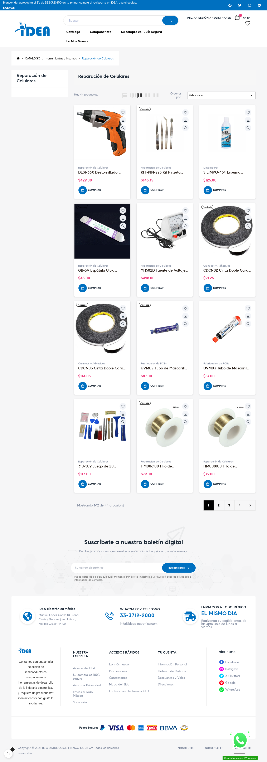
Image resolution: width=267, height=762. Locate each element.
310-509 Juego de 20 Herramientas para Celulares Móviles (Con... (98, 466)
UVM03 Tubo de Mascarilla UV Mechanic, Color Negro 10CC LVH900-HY (226, 368)
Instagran (231, 669)
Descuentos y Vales (171, 678)
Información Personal (172, 664)
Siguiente (250, 505)
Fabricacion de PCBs (154, 363)
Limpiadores (211, 167)
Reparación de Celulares (32, 78)
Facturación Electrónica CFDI (129, 691)
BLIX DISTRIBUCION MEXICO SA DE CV (67, 748)
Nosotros (186, 748)
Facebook (232, 662)
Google (230, 683)
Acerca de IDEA (84, 668)
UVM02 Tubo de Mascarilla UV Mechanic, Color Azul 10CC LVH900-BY (164, 368)
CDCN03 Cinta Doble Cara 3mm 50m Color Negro (100, 368)
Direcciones (166, 684)
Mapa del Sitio (119, 684)
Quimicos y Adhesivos (216, 265)
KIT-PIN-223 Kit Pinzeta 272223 (161, 172)
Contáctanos (118, 678)
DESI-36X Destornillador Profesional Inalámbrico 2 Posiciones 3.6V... (99, 172)
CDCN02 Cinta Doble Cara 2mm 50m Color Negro (225, 270)
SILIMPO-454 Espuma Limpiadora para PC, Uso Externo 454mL (224, 172)
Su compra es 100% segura (86, 676)
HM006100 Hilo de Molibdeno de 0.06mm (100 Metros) (164, 466)
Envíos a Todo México (83, 694)
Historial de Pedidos (172, 671)
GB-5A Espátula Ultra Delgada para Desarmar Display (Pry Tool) (99, 270)
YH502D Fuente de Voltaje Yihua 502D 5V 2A (163, 270)
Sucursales (80, 702)
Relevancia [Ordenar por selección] (221, 95)
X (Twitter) (232, 676)
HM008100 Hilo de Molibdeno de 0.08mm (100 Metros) (226, 466)
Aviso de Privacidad (87, 685)
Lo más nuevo (119, 664)
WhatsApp (233, 689)
